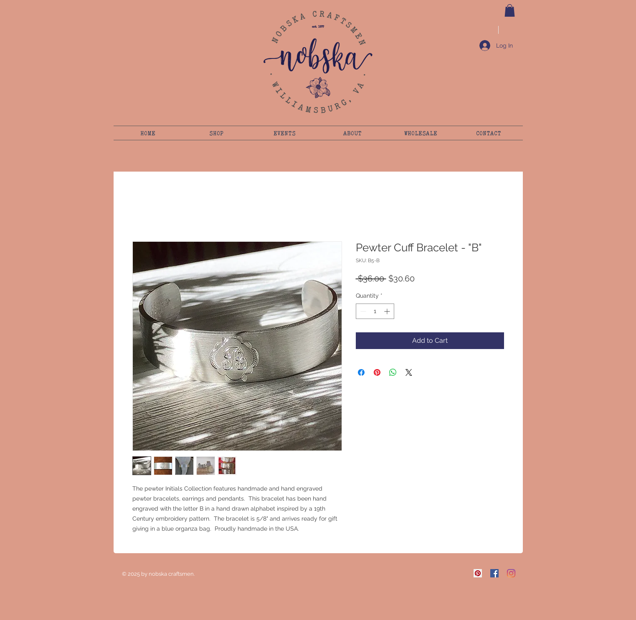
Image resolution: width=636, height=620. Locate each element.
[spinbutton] (375, 311)
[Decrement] (362, 311)
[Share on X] (409, 372)
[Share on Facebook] (361, 372)
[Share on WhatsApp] (393, 372)
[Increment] (388, 311)
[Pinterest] (478, 573)
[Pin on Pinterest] (377, 372)
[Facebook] (494, 573)
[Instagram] (511, 573)
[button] (509, 10)
